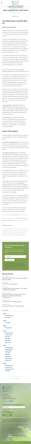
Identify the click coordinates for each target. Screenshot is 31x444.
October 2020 (8, 367)
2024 (4, 320)
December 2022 (9, 332)
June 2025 (7, 317)
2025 (4, 313)
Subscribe (9, 259)
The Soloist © (6, 411)
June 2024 (7, 322)
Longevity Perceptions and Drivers (14, 214)
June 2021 (7, 352)
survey (24, 39)
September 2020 (9, 369)
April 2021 (7, 354)
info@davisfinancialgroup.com (9, 398)
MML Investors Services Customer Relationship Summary (12, 435)
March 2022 (8, 342)
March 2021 (8, 356)
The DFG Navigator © (8, 412)
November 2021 (9, 347)
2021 (4, 345)
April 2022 (7, 340)
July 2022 (7, 336)
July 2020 (7, 371)
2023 (4, 326)
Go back (15, 378)
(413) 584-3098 (8, 397)
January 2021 (8, 360)
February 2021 (8, 358)
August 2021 (8, 351)
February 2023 (8, 327)
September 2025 (9, 315)
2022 (4, 331)
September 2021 (9, 349)
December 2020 (9, 365)
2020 (4, 363)
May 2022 (7, 338)
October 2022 (8, 334)
